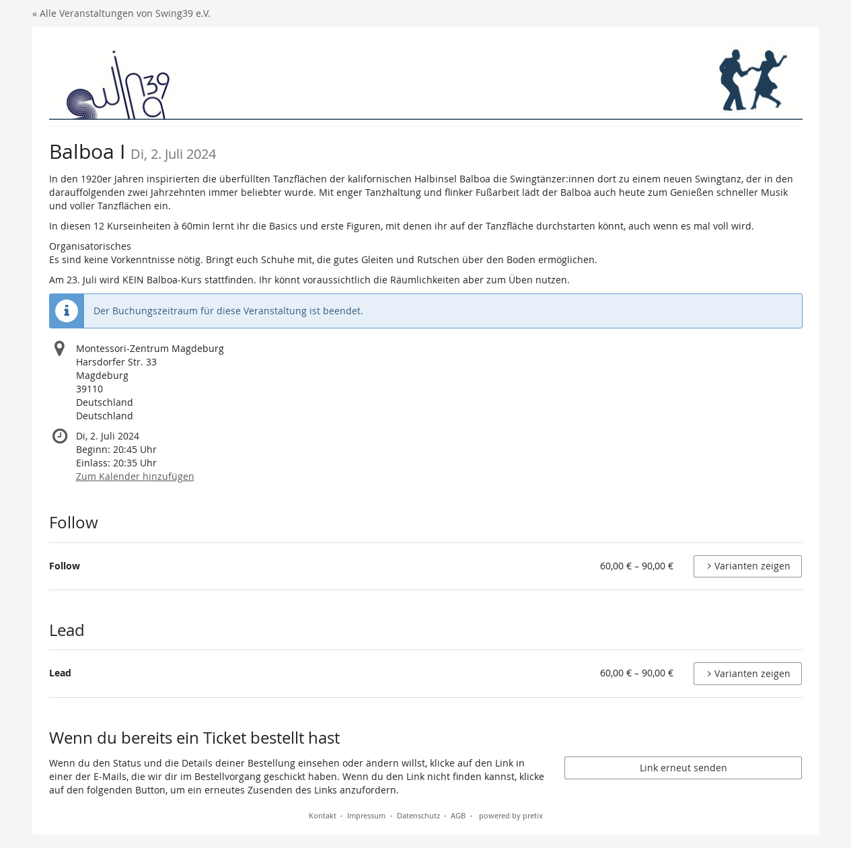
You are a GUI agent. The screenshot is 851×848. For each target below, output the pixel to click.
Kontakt (322, 815)
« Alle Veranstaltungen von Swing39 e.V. (121, 13)
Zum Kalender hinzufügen (135, 476)
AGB (458, 815)
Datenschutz (418, 815)
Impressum (366, 815)
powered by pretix (511, 815)
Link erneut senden (683, 767)
